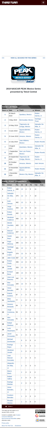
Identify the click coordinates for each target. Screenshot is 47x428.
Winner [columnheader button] (37, 110)
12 (5, 174)
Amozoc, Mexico (25, 136)
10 (5, 163)
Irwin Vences (39, 163)
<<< (3, 58)
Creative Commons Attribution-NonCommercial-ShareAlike (11, 416)
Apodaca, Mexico (25, 114)
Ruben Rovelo (40, 142)
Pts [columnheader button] (17, 185)
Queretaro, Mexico (25, 147)
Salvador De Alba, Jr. (10, 196)
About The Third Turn (7, 425)
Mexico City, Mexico (26, 174)
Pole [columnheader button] (41, 185)
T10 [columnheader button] (36, 185)
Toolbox (10, 406)
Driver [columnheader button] (9, 185)
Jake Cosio (11, 258)
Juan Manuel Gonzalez (10, 358)
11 (5, 169)
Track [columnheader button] (21, 110)
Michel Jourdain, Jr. (10, 225)
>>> (44, 58)
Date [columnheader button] (10, 110)
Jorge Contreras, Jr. (11, 312)
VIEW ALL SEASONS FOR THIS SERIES (23, 58)
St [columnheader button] (22, 185)
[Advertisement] (23, 30)
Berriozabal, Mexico (26, 120)
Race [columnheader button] (4, 110)
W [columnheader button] (26, 185)
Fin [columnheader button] (3, 185)
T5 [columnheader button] (31, 185)
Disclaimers (18, 425)
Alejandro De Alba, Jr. (10, 365)
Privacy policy (5, 423)
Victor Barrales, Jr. (10, 390)
